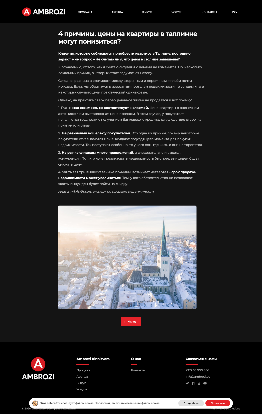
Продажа (85, 12)
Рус (234, 11)
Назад (132, 321)
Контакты (209, 12)
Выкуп (147, 12)
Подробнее (191, 403)
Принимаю (218, 403)
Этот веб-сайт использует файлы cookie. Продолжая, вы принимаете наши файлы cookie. (100, 403)
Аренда (117, 12)
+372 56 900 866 (197, 370)
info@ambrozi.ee (198, 376)
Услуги (176, 12)
